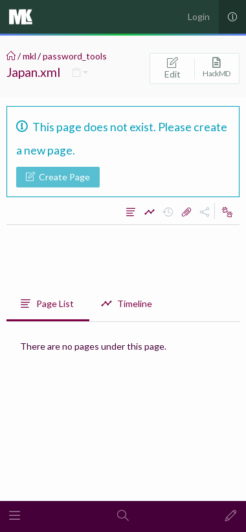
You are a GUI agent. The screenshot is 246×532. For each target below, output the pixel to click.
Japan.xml (33, 72)
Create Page (58, 176)
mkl (29, 55)
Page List (47, 303)
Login (199, 16)
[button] (15, 516)
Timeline (126, 303)
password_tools (75, 55)
